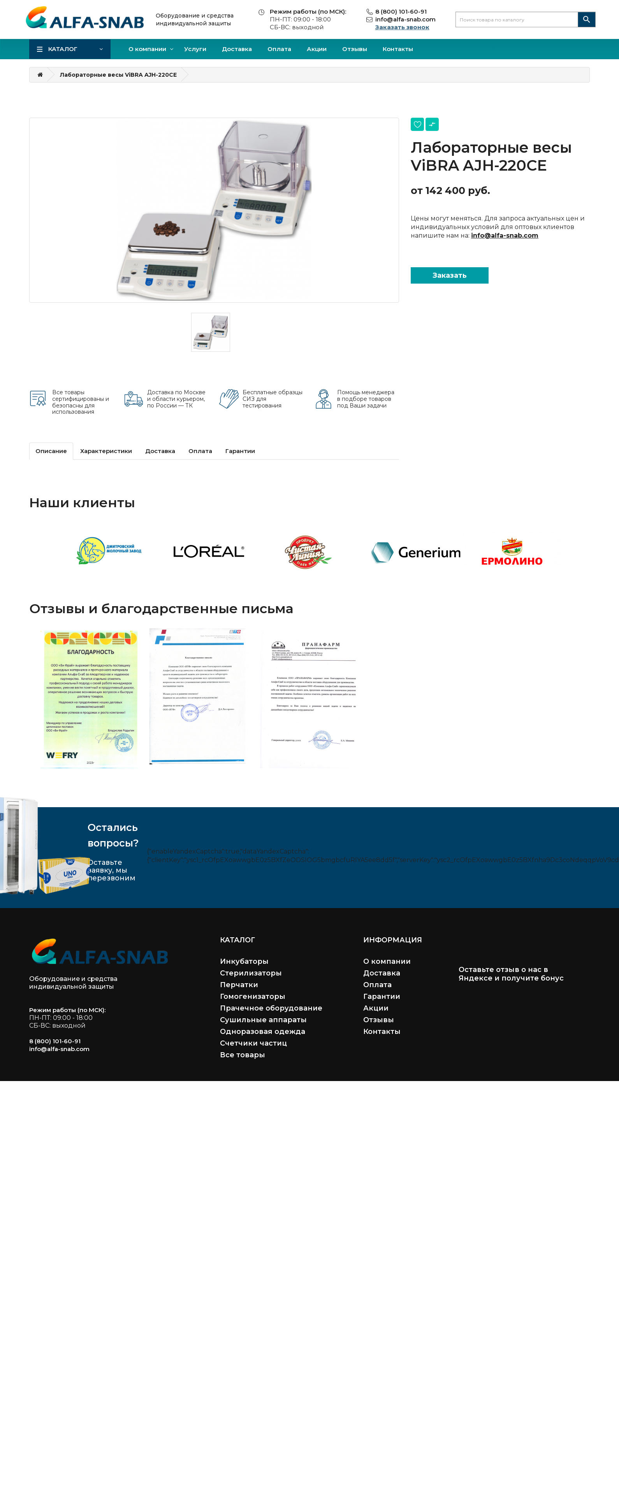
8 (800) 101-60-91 (401, 11)
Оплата (279, 49)
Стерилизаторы (251, 973)
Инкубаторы (244, 961)
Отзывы (354, 49)
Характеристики (106, 451)
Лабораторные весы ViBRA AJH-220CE (118, 74)
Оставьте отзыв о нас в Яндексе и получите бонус (511, 973)
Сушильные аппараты (263, 1020)
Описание (51, 451)
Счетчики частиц (253, 1043)
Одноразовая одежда (262, 1031)
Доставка (237, 49)
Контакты (398, 49)
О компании (147, 49)
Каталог (62, 49)
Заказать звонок (402, 27)
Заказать (450, 275)
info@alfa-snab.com (405, 19)
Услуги (195, 49)
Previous (39, 548)
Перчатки (239, 985)
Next (580, 548)
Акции (317, 49)
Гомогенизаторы (252, 996)
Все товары (242, 1055)
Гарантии (240, 451)
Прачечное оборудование (271, 1008)
